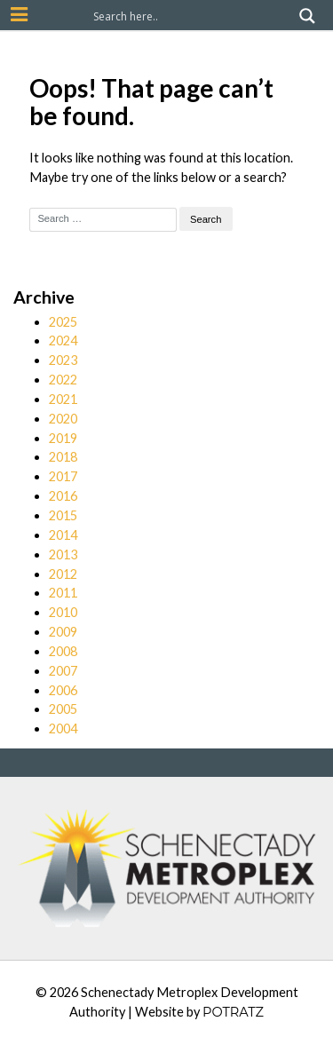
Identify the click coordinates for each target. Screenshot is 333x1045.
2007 (63, 670)
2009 (63, 631)
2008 (63, 651)
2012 (63, 574)
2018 (63, 456)
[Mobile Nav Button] (19, 14)
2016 (63, 495)
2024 (63, 340)
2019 (63, 438)
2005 (63, 708)
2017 (63, 476)
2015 (63, 515)
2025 (63, 321)
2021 (63, 399)
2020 (63, 418)
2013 (63, 554)
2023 (63, 360)
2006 (63, 690)
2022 (63, 379)
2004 (63, 728)
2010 (63, 612)
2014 (63, 534)
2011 (63, 592)
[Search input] (191, 16)
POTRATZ (233, 1012)
